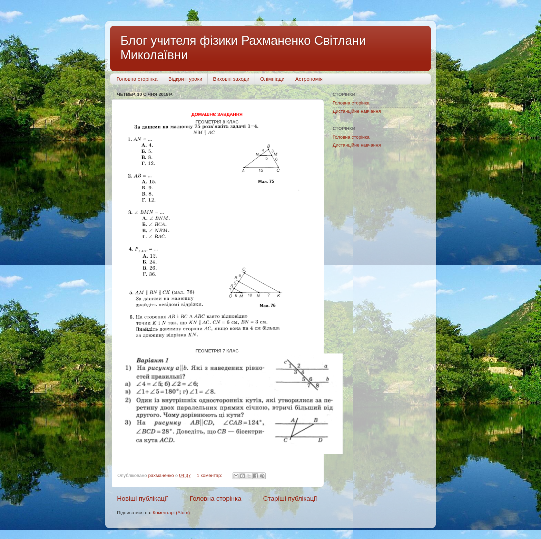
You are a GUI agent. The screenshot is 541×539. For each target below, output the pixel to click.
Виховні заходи (231, 79)
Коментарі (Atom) (171, 512)
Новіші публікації (142, 498)
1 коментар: (210, 475)
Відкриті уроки (185, 79)
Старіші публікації (290, 498)
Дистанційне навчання (357, 111)
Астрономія (309, 79)
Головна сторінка (137, 79)
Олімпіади (272, 79)
